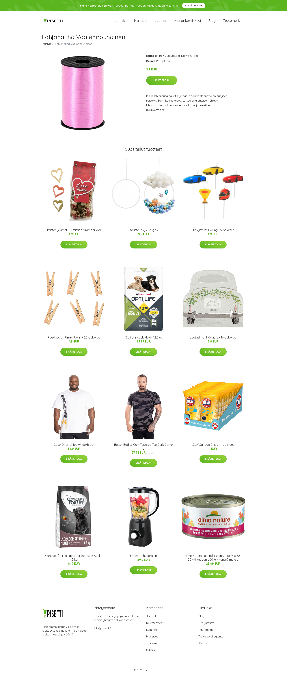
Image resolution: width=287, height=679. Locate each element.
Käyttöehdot (206, 632)
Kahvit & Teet (189, 58)
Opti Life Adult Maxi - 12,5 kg (143, 340)
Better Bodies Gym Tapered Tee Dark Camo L (143, 449)
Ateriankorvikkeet (187, 22)
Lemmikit (120, 22)
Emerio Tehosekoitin (143, 558)
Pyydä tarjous (193, 5)
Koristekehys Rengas (143, 232)
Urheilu (150, 652)
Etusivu (46, 46)
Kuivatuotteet (171, 58)
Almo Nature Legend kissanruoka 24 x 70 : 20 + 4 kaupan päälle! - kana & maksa (213, 560)
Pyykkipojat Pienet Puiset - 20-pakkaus (74, 340)
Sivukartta (204, 646)
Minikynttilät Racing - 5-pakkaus (213, 232)
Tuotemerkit (232, 22)
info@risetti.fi (102, 631)
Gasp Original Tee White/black (74, 447)
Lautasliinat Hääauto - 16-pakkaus (213, 340)
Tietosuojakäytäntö (210, 639)
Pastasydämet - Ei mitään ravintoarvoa (74, 232)
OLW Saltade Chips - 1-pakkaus (213, 447)
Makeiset (140, 22)
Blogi (212, 22)
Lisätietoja (161, 83)
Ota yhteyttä (206, 625)
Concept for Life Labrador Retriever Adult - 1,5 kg (74, 560)
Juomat (161, 22)
